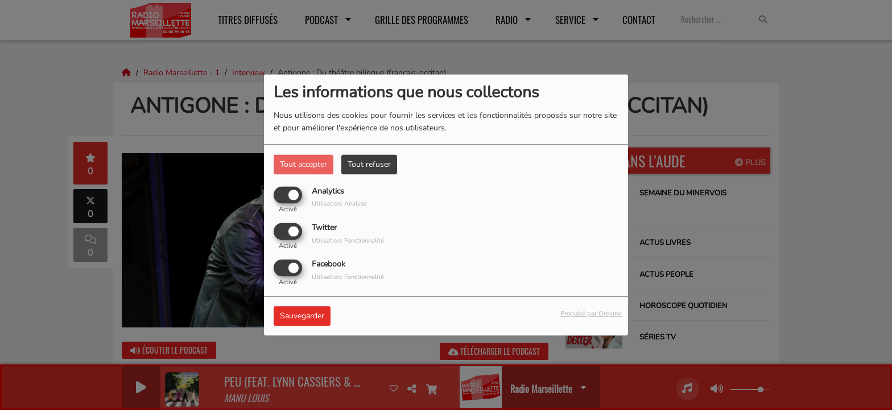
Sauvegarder (302, 316)
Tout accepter (303, 164)
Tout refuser (369, 164)
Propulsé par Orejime (591, 314)
